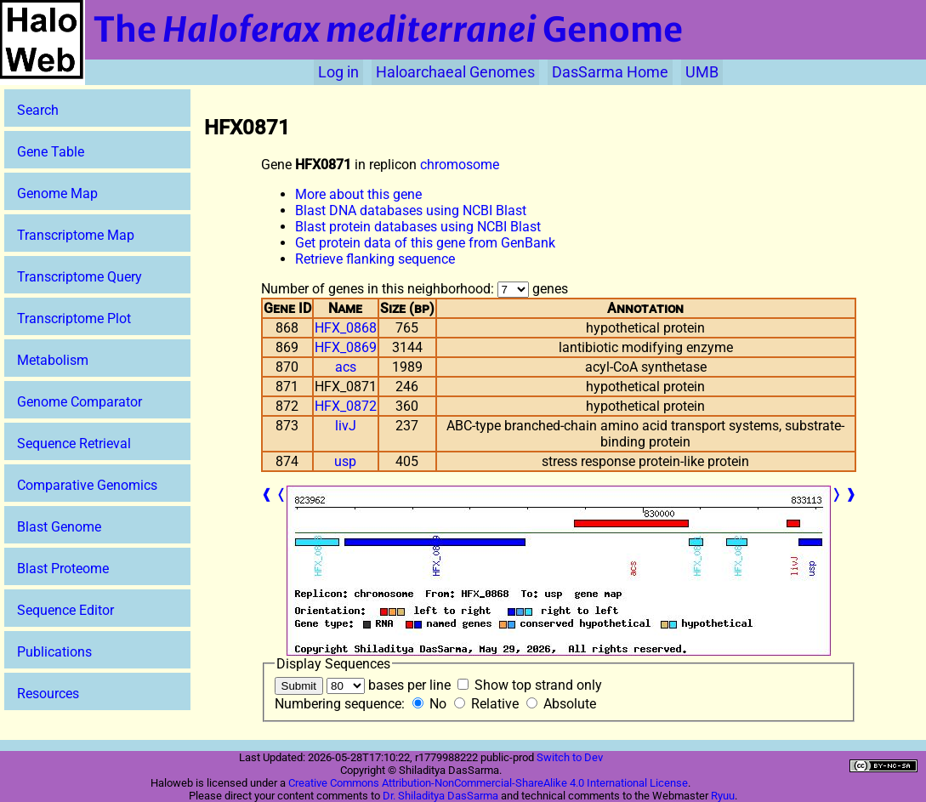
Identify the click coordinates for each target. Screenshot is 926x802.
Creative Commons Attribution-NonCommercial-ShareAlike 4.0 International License (488, 782)
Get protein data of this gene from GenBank (425, 243)
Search (38, 110)
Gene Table (50, 152)
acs (345, 367)
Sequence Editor (65, 610)
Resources (48, 693)
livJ (345, 426)
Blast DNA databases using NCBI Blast (410, 210)
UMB (702, 72)
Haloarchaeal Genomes (455, 72)
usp (345, 461)
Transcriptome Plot (74, 318)
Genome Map (57, 193)
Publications (54, 652)
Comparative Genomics (87, 485)
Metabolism (52, 360)
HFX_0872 (346, 406)
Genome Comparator (79, 402)
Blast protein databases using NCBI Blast (418, 227)
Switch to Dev (570, 757)
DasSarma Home (610, 72)
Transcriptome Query (79, 277)
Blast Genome (59, 527)
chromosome (459, 164)
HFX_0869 (346, 347)
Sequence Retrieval (74, 443)
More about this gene (358, 194)
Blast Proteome (63, 568)
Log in (338, 72)
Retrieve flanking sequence (375, 259)
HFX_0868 (346, 328)
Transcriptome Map (75, 235)
